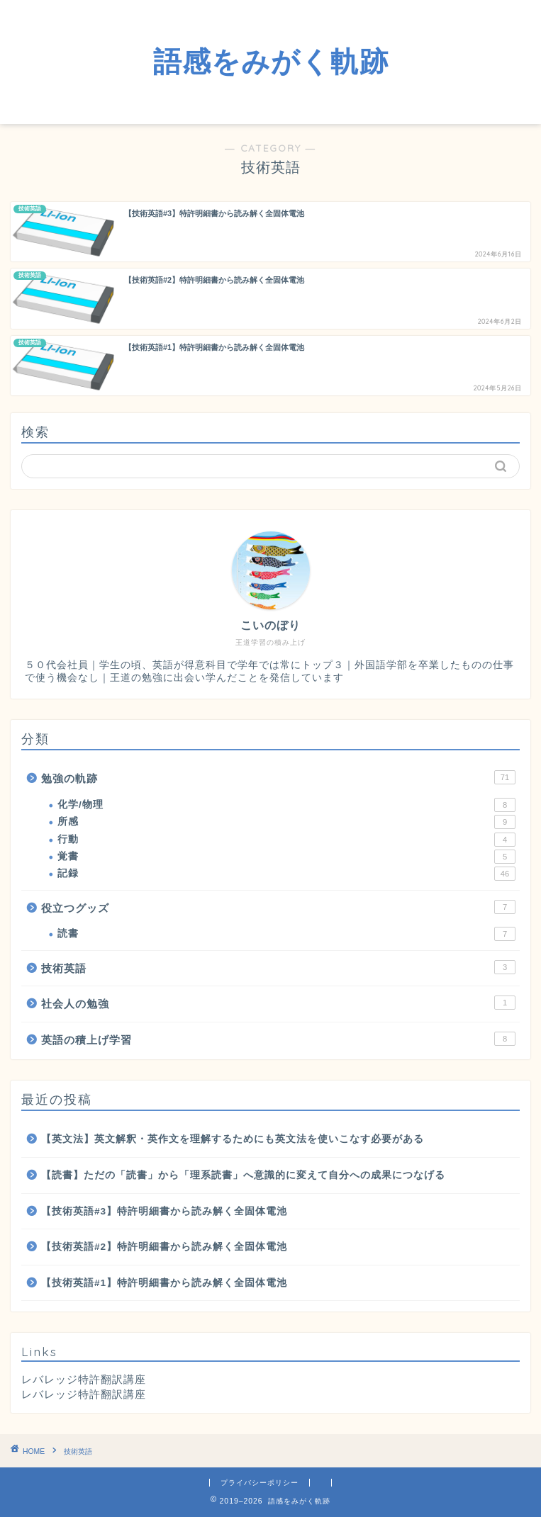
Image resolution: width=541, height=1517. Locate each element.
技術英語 (278, 967)
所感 (286, 822)
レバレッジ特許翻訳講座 (83, 1394)
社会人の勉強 (278, 1003)
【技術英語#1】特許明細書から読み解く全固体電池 (164, 1283)
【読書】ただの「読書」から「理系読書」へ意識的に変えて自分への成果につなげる (243, 1175)
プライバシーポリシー (260, 1483)
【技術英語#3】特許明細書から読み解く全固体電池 (164, 1211)
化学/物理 (286, 805)
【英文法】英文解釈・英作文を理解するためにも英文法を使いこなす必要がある (232, 1139)
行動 (286, 840)
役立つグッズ (278, 907)
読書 (286, 934)
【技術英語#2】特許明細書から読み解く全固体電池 (164, 1246)
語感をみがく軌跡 (271, 61)
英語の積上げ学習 (278, 1039)
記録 (286, 874)
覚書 (286, 857)
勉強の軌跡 (278, 777)
